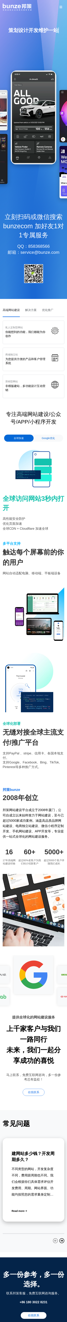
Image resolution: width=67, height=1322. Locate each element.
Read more (19, 1211)
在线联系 (33, 1092)
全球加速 (19, 438)
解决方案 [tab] (31, 310)
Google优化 (48, 438)
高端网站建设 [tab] (11, 310)
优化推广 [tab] (47, 310)
